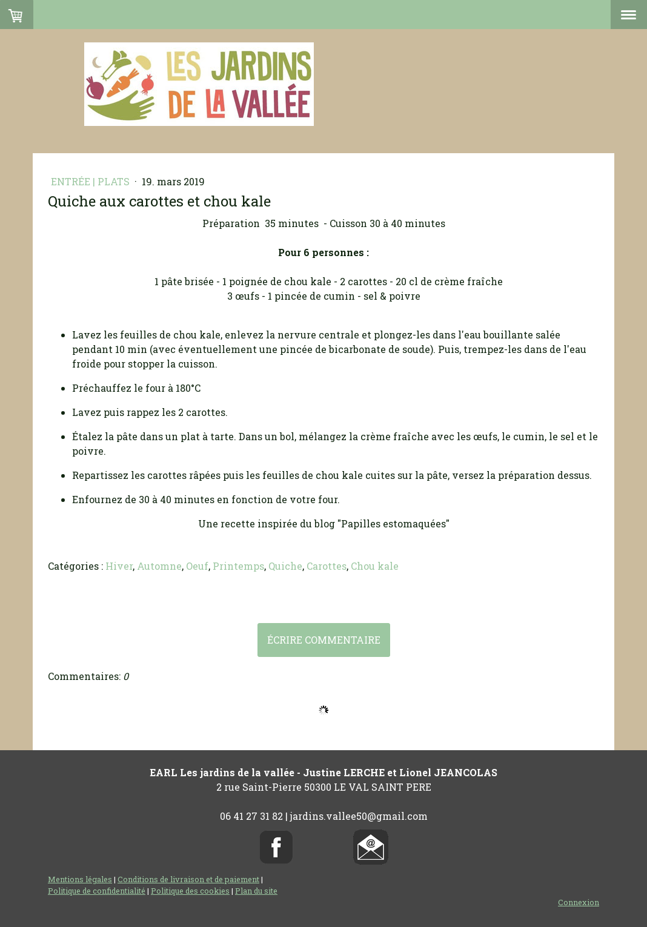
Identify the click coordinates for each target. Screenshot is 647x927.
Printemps (238, 565)
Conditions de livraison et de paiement (188, 879)
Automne (159, 565)
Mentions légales (80, 879)
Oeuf (197, 565)
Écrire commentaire (323, 639)
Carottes (327, 565)
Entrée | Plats (91, 181)
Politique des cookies (190, 891)
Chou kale (375, 565)
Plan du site (256, 891)
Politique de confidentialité (96, 891)
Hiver (119, 565)
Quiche (285, 565)
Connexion (578, 902)
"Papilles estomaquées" (393, 523)
